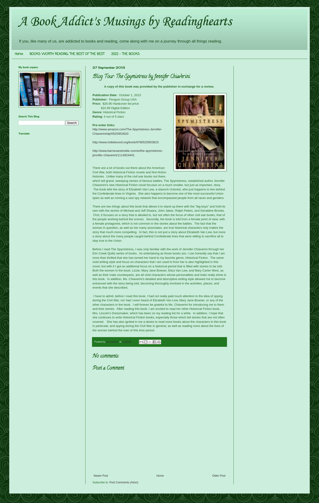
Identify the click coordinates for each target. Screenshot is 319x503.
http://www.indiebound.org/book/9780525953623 (125, 142)
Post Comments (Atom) (123, 482)
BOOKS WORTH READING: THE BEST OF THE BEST (67, 54)
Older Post (218, 475)
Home (19, 54)
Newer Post (101, 475)
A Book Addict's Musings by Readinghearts (125, 21)
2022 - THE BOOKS (125, 54)
